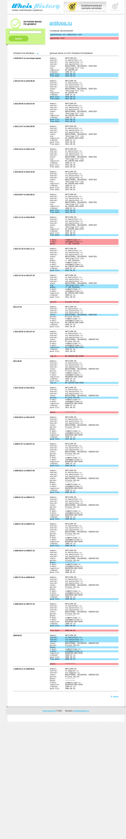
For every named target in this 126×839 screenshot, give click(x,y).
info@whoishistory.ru (81, 828)
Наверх (115, 814)
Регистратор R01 (49, 828)
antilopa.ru (60, 23)
